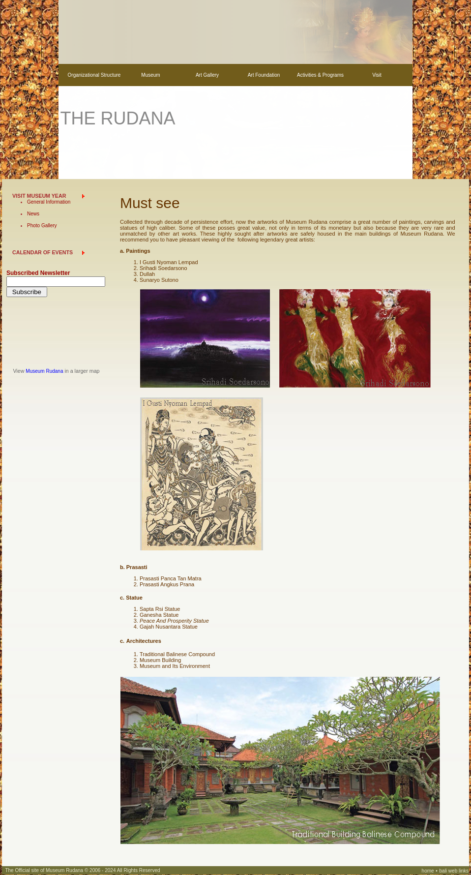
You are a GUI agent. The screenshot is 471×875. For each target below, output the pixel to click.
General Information (48, 202)
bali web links (454, 871)
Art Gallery (207, 75)
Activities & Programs (320, 75)
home (428, 871)
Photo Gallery (42, 225)
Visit (377, 75)
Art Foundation (264, 75)
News (33, 213)
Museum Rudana (44, 371)
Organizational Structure (94, 75)
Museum (150, 75)
